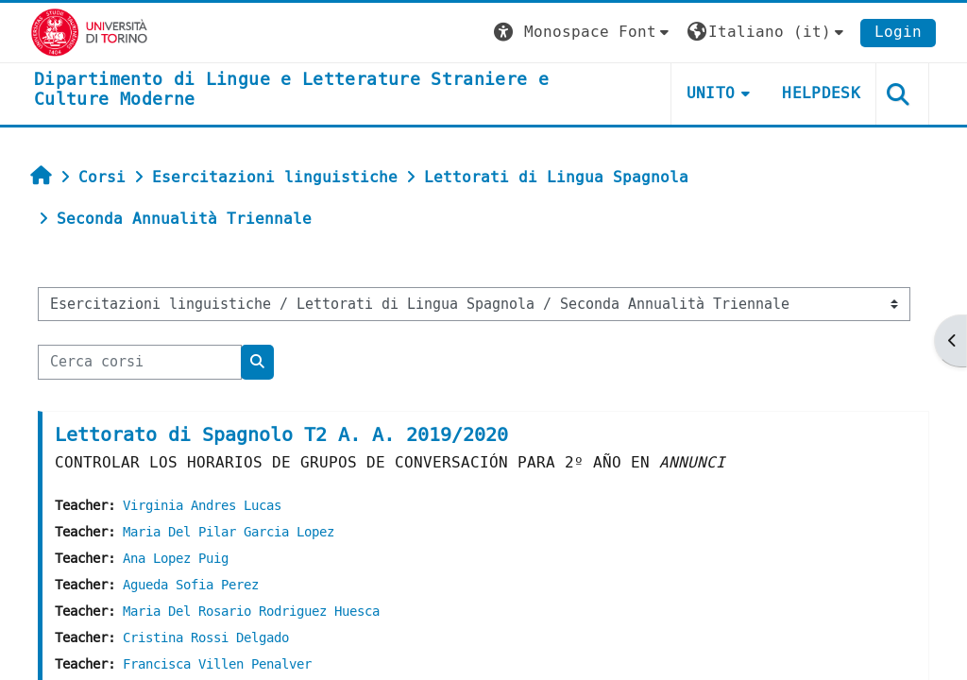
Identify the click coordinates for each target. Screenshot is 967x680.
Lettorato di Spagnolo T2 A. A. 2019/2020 (281, 435)
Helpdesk (821, 93)
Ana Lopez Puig (176, 559)
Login (898, 31)
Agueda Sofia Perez (191, 585)
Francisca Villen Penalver (217, 664)
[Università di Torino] (89, 31)
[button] (583, 32)
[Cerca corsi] (140, 362)
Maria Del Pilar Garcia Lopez (228, 532)
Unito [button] (711, 93)
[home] (332, 90)
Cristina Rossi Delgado (206, 638)
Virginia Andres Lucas (202, 506)
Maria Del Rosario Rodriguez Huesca (251, 611)
